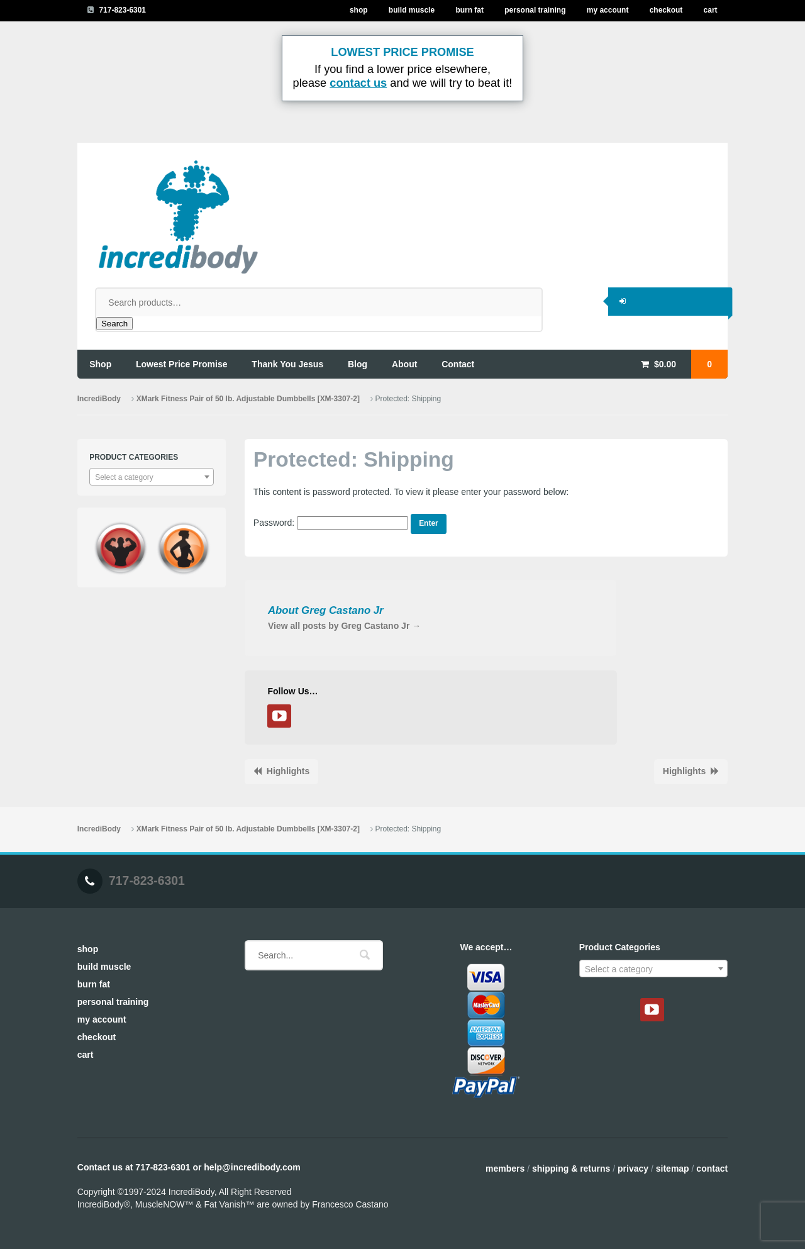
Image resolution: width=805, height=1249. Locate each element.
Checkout (666, 10)
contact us (358, 83)
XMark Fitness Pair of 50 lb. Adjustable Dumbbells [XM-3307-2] (248, 398)
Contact (712, 1168)
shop (100, 364)
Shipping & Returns (571, 1168)
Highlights (288, 771)
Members (505, 1168)
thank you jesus (287, 364)
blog (357, 364)
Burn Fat (469, 10)
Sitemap (672, 1168)
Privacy (633, 1168)
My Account (608, 10)
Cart (711, 10)
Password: (330, 523)
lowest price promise (182, 364)
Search (114, 323)
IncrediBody (99, 398)
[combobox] (151, 477)
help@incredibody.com (252, 1167)
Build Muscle (412, 10)
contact (457, 364)
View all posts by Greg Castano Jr (344, 626)
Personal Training (534, 10)
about (404, 364)
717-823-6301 (122, 10)
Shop (359, 10)
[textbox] (151, 477)
